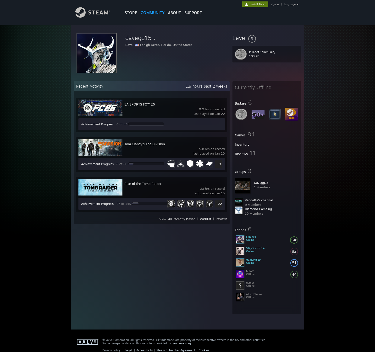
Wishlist (205, 219)
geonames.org (181, 343)
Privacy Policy (111, 350)
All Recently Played (181, 219)
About (174, 12)
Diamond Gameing (258, 209)
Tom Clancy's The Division (144, 144)
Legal (128, 350)
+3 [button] (219, 164)
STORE (131, 12)
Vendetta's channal (259, 200)
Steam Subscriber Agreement (175, 350)
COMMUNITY (153, 12)
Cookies (204, 350)
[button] (266, 38)
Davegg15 (261, 182)
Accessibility (144, 350)
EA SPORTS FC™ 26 (139, 104)
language (290, 4)
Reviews (221, 219)
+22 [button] (219, 204)
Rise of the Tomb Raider (142, 184)
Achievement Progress (97, 124)
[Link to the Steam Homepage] (96, 16)
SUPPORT (193, 12)
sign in (275, 4)
